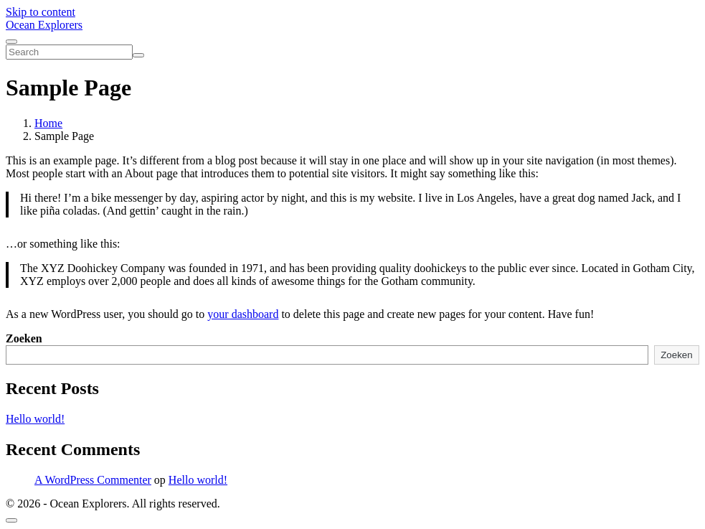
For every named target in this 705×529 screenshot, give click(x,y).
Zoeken (24, 338)
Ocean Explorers (44, 25)
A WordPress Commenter (92, 480)
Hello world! (35, 419)
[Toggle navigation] (11, 41)
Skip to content (40, 12)
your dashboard (242, 314)
